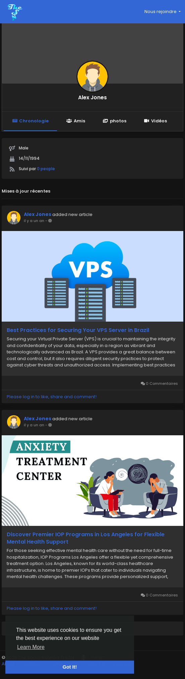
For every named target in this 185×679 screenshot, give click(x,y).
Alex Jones (92, 97)
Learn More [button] (31, 647)
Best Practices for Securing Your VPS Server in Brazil (78, 330)
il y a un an (34, 220)
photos (114, 121)
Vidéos (155, 121)
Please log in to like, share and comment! (52, 396)
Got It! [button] (70, 667)
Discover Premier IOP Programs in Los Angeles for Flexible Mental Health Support (86, 538)
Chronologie (30, 121)
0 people (46, 169)
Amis (75, 121)
